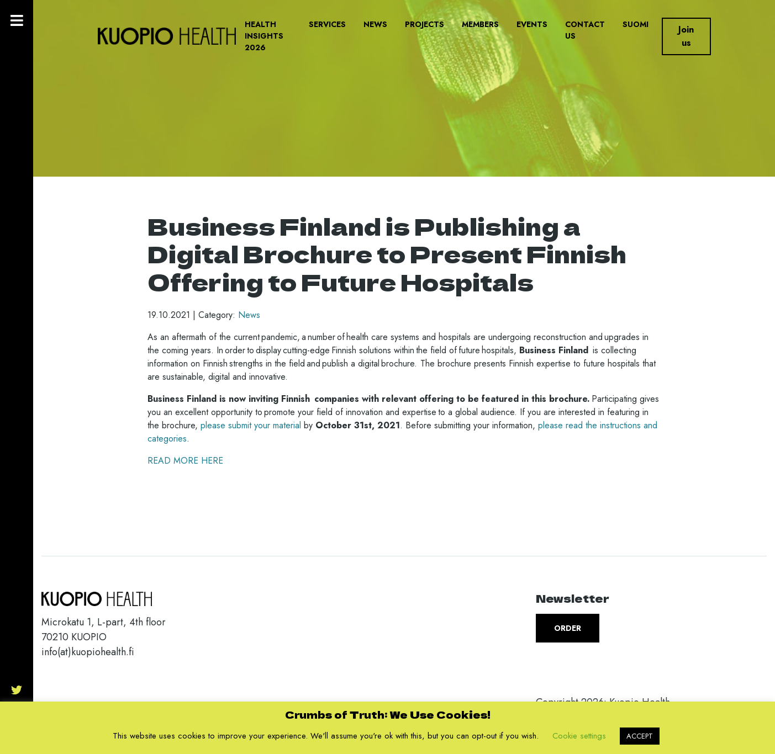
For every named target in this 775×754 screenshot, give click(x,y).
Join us (686, 36)
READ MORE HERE (185, 460)
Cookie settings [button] (579, 736)
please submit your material (251, 425)
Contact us (585, 30)
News (375, 24)
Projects (424, 24)
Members (480, 24)
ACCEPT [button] (639, 736)
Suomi (636, 24)
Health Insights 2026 (264, 36)
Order (567, 628)
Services (327, 24)
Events (531, 24)
